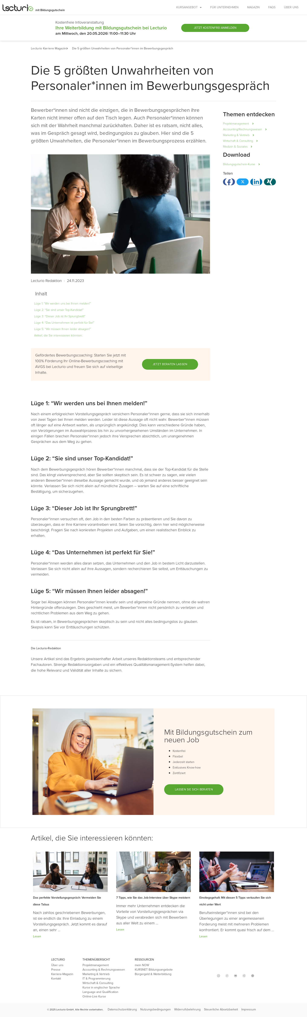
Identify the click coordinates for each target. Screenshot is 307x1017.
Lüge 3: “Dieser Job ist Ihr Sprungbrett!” (59, 316)
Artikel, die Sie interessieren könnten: (58, 335)
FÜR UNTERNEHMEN (224, 7)
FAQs (271, 7)
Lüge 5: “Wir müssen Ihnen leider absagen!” (62, 329)
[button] (69, 48)
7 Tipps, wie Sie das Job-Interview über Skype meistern (153, 897)
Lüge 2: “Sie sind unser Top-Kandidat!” (59, 310)
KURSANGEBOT (189, 7)
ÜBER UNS (291, 7)
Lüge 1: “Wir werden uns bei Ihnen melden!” (62, 303)
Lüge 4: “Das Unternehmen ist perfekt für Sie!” (64, 323)
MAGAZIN (253, 7)
